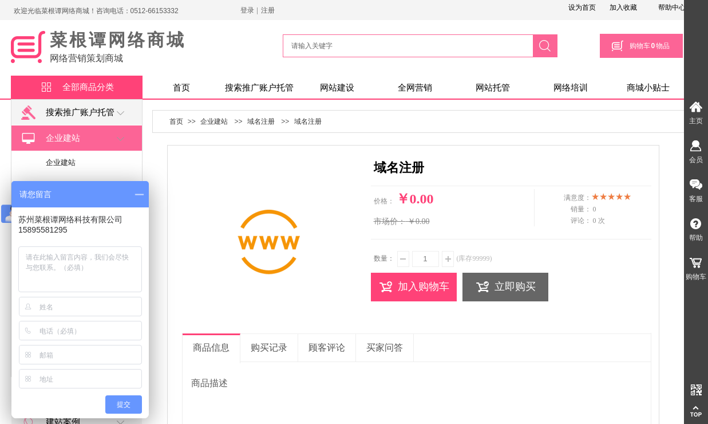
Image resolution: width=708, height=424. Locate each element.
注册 (268, 10)
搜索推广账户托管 (259, 87)
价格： (384, 201)
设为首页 (582, 7)
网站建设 (337, 87)
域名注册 (261, 121)
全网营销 (415, 87)
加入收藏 (623, 7)
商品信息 (211, 347)
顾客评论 (326, 347)
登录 (247, 10)
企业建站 (50, 138)
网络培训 (570, 87)
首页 (181, 87)
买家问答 (384, 347)
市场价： (390, 221)
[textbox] (406, 46)
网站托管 (493, 87)
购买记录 (269, 347)
